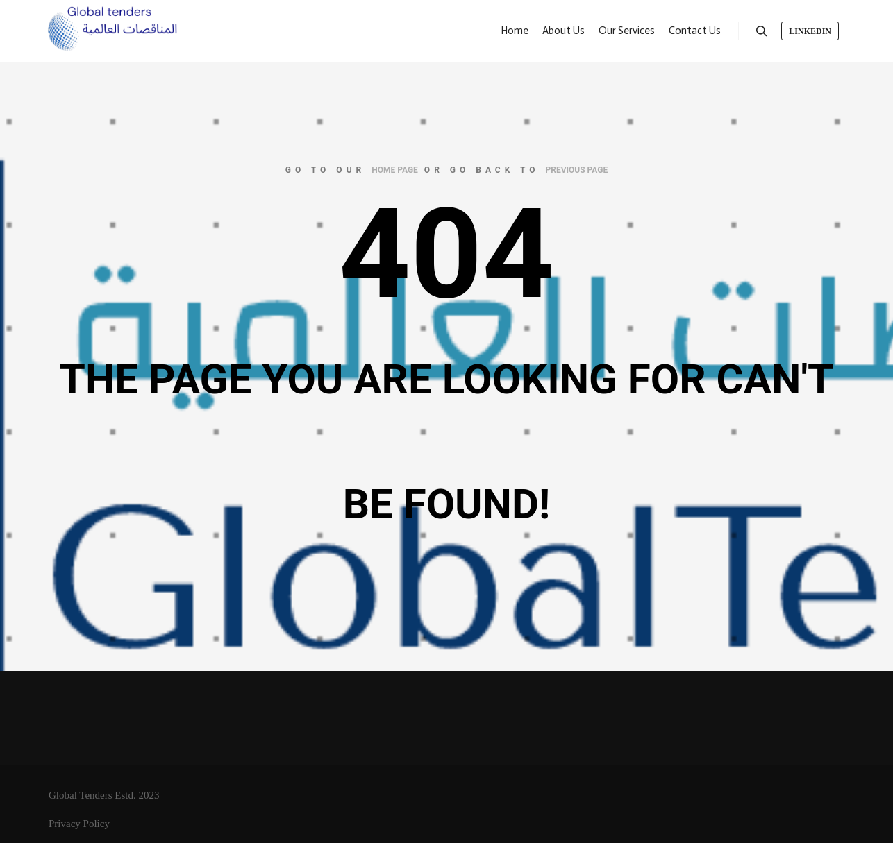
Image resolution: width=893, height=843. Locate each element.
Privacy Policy (79, 823)
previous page (577, 170)
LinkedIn (810, 31)
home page (395, 170)
